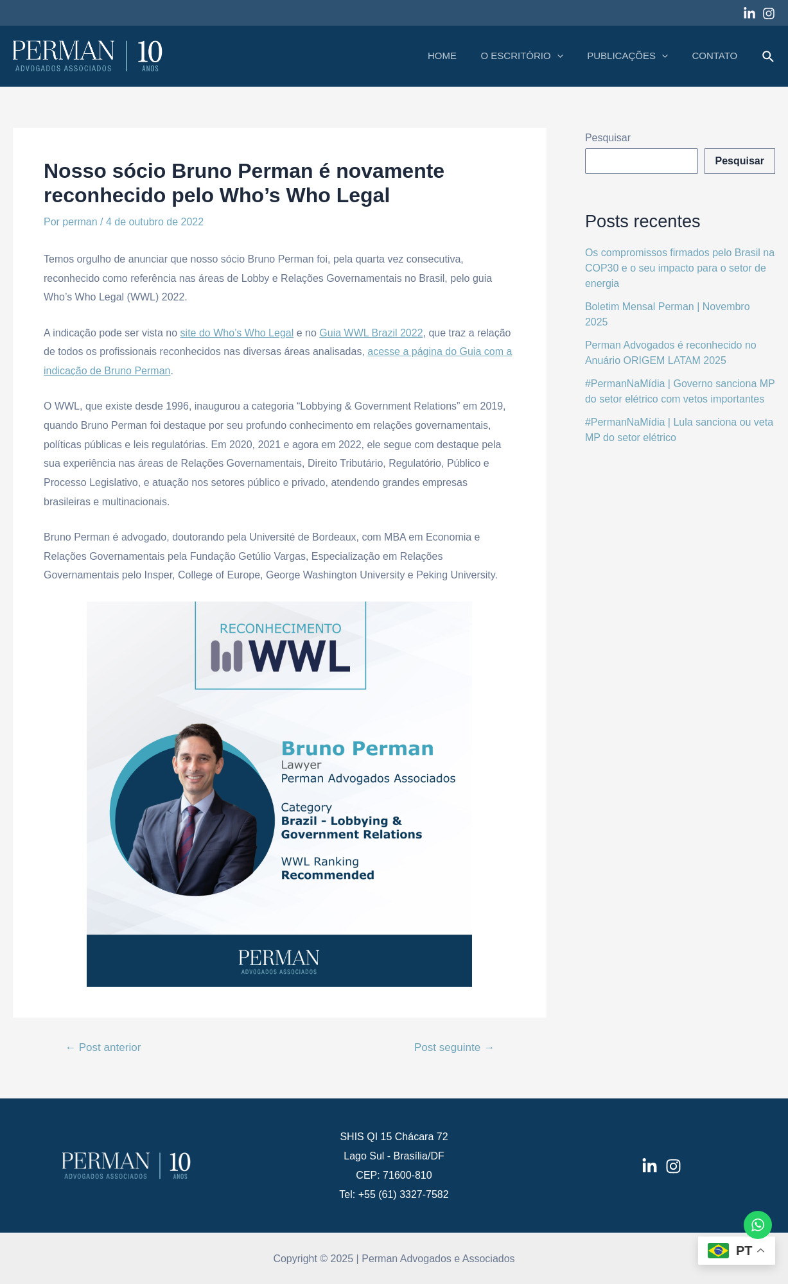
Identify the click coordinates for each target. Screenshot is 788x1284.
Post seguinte (454, 1047)
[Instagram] (768, 13)
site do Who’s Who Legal (237, 332)
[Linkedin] (749, 13)
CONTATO (717, 55)
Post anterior (103, 1047)
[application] (569, 56)
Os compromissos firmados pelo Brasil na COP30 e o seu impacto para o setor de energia (680, 268)
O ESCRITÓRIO (534, 56)
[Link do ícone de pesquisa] (768, 57)
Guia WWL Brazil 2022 (371, 332)
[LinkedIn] (650, 1166)
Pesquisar (608, 137)
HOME (458, 55)
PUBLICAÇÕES (634, 56)
